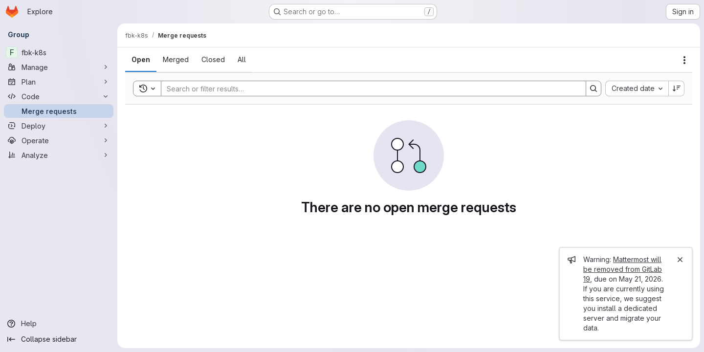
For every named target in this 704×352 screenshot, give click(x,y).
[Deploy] (58, 125)
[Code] (58, 96)
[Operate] (58, 140)
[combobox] (636, 88)
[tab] (140, 59)
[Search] (369, 88)
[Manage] (58, 67)
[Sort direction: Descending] (676, 88)
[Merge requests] (58, 111)
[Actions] (684, 60)
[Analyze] (58, 155)
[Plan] (58, 81)
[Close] (680, 259)
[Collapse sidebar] (58, 339)
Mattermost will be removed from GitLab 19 (622, 269)
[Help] (58, 323)
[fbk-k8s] (58, 52)
